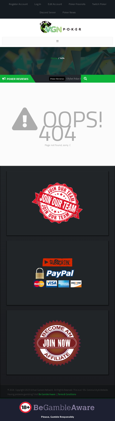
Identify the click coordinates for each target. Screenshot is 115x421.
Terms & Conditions (67, 394)
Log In (37, 4)
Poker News (69, 12)
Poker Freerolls (77, 4)
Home (54, 58)
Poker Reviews (58, 78)
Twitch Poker (99, 4)
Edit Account (55, 4)
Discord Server (48, 12)
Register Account (18, 4)
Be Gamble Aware (47, 394)
